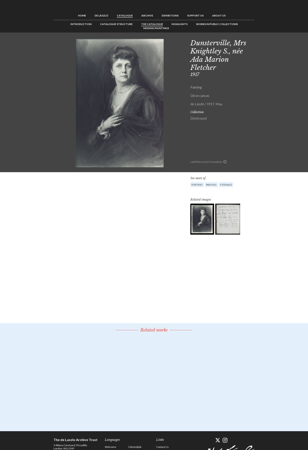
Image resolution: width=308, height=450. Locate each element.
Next (275, 42)
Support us (195, 15)
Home (82, 15)
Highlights (180, 24)
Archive (147, 15)
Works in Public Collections (217, 24)
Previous (262, 42)
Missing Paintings (156, 28)
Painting (211, 184)
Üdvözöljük (134, 447)
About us (219, 15)
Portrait (197, 184)
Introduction (81, 24)
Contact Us (162, 447)
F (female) (226, 184)
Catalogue (125, 15)
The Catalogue (152, 24)
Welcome (110, 447)
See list (268, 42)
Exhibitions (170, 15)
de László (101, 15)
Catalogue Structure (116, 24)
